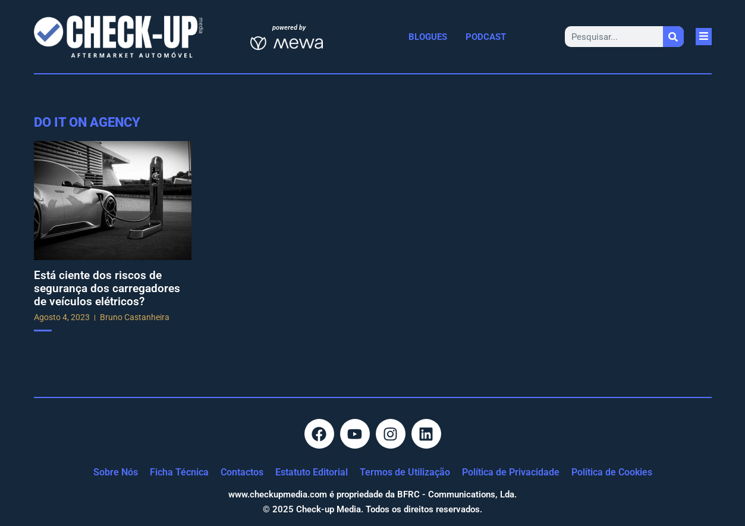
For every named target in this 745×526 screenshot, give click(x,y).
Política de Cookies (611, 472)
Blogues (427, 37)
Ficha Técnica (179, 472)
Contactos (242, 472)
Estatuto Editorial (311, 472)
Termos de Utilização (405, 472)
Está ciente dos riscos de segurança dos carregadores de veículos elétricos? (107, 288)
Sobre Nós (115, 472)
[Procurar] (673, 36)
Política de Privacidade (510, 472)
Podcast (486, 37)
